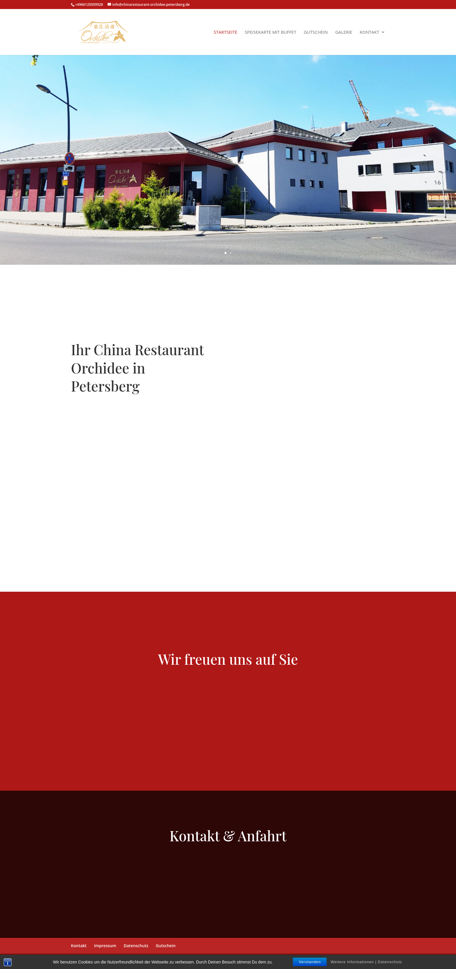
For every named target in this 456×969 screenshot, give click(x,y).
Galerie (343, 32)
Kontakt (369, 32)
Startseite (225, 32)
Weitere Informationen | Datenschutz (366, 962)
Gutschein (316, 32)
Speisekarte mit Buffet (270, 32)
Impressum (105, 945)
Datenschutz (136, 945)
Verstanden (310, 962)
